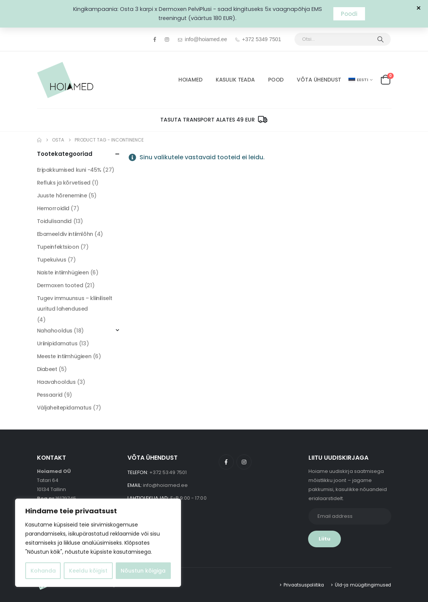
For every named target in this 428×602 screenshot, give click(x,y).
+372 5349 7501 (258, 39)
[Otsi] (380, 39)
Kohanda (43, 570)
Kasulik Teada (235, 79)
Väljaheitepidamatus (64, 407)
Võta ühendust (319, 79)
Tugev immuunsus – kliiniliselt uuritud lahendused (74, 303)
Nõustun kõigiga (143, 570)
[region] (98, 543)
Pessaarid (50, 395)
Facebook (226, 462)
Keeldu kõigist (88, 570)
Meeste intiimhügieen (64, 356)
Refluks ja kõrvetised (64, 182)
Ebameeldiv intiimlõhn (65, 234)
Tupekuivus (51, 259)
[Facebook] (155, 39)
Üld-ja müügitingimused (363, 585)
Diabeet (47, 369)
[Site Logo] (65, 80)
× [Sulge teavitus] (418, 8)
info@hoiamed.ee (202, 39)
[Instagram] (167, 39)
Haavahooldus (56, 382)
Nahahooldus (54, 330)
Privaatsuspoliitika (304, 585)
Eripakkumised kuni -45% (69, 170)
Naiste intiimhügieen (63, 272)
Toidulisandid (54, 221)
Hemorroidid (53, 208)
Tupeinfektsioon (58, 247)
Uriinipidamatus (57, 343)
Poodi (349, 14)
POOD (276, 79)
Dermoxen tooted (60, 285)
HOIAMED (190, 79)
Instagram (244, 462)
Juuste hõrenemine (62, 195)
